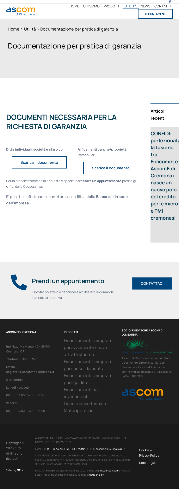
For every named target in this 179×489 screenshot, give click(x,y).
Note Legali (147, 463)
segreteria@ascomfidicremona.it (30, 372)
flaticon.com (96, 474)
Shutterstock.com (108, 470)
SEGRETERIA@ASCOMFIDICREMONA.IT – (66, 449)
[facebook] (169, 1)
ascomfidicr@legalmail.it (110, 449)
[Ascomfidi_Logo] (20, 8)
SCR (20, 470)
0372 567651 (29, 359)
